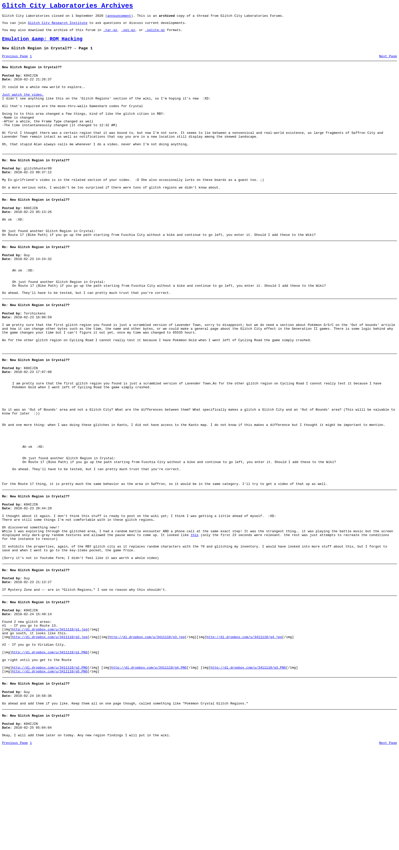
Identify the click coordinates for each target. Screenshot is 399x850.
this (194, 610)
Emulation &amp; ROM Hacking (42, 43)
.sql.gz (128, 33)
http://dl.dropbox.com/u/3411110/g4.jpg (244, 725)
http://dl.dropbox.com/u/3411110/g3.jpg (146, 725)
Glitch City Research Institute (57, 25)
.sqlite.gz (155, 33)
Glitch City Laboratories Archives (67, 6)
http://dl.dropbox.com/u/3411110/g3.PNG (248, 762)
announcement (119, 18)
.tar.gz (110, 33)
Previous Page (15, 62)
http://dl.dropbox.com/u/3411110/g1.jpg (49, 716)
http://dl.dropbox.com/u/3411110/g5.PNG (49, 767)
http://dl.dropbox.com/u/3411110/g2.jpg (49, 725)
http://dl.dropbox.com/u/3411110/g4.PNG (149, 762)
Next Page (388, 62)
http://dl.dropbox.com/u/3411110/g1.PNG (49, 744)
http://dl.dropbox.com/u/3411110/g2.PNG (49, 762)
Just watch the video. (23, 105)
